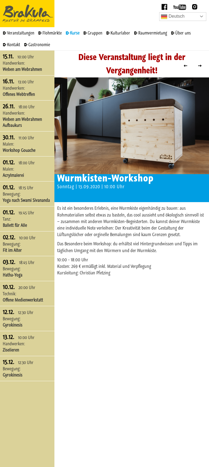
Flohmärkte (52, 33)
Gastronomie (39, 44)
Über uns (183, 33)
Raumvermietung (152, 33)
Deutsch (173, 16)
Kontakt (13, 44)
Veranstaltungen (20, 33)
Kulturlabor (120, 33)
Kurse (74, 33)
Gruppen (95, 33)
